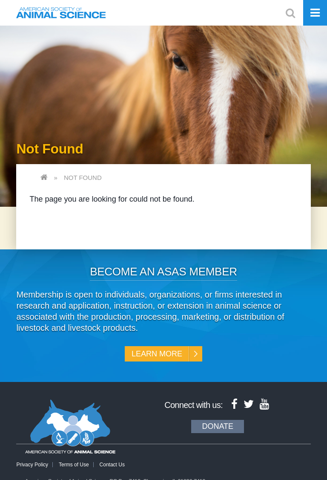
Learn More (157, 354)
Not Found (83, 177)
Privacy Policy (32, 465)
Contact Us (112, 465)
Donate (217, 426)
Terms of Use (74, 465)
